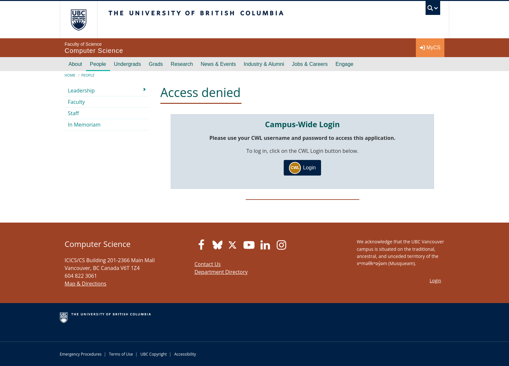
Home (70, 75)
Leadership (81, 90)
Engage (345, 64)
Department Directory (221, 271)
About (75, 64)
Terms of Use (121, 354)
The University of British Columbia (78, 19)
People (98, 64)
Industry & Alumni (264, 64)
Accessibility (185, 354)
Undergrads (127, 64)
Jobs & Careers (310, 64)
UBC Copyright (153, 354)
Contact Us (207, 264)
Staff (73, 113)
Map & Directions (85, 283)
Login (302, 168)
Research (182, 64)
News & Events (218, 64)
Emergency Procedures (81, 354)
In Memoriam (84, 124)
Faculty (76, 101)
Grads (156, 64)
